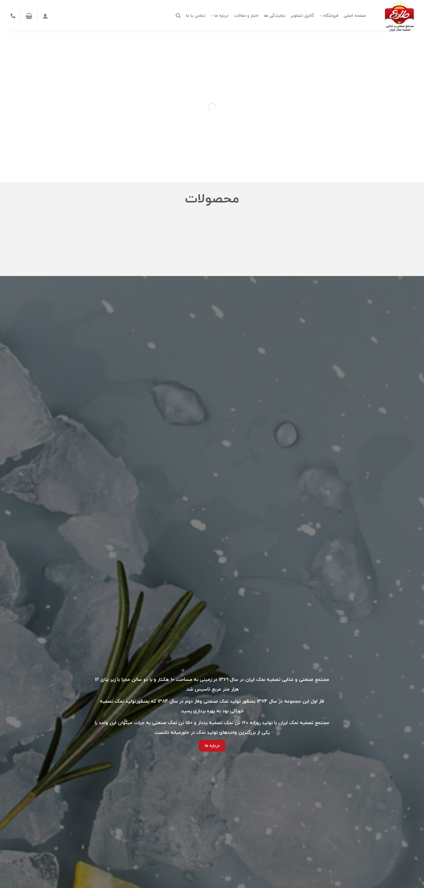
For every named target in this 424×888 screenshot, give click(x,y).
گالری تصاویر (302, 16)
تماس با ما (195, 16)
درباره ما (219, 16)
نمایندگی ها (274, 16)
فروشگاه (328, 16)
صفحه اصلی (355, 16)
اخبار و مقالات (246, 16)
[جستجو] (178, 15)
